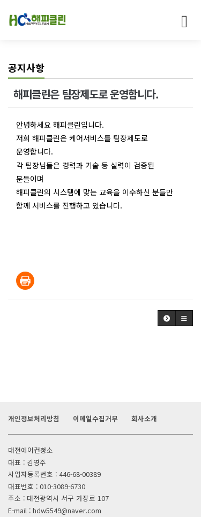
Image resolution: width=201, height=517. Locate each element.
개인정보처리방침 (33, 418)
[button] (167, 318)
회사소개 (144, 418)
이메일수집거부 (95, 418)
